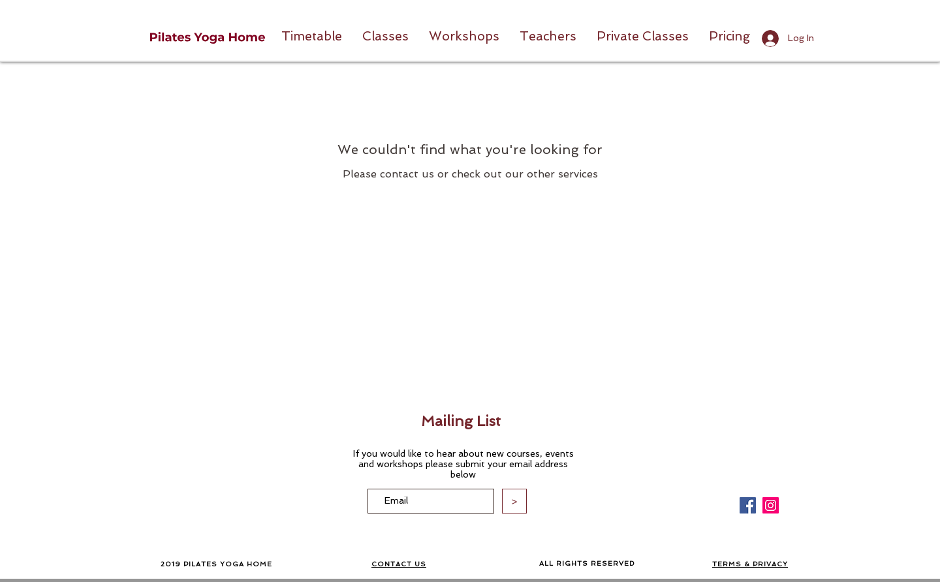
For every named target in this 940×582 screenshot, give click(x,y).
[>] (514, 501)
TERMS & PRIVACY (750, 564)
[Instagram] (770, 505)
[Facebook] (748, 505)
